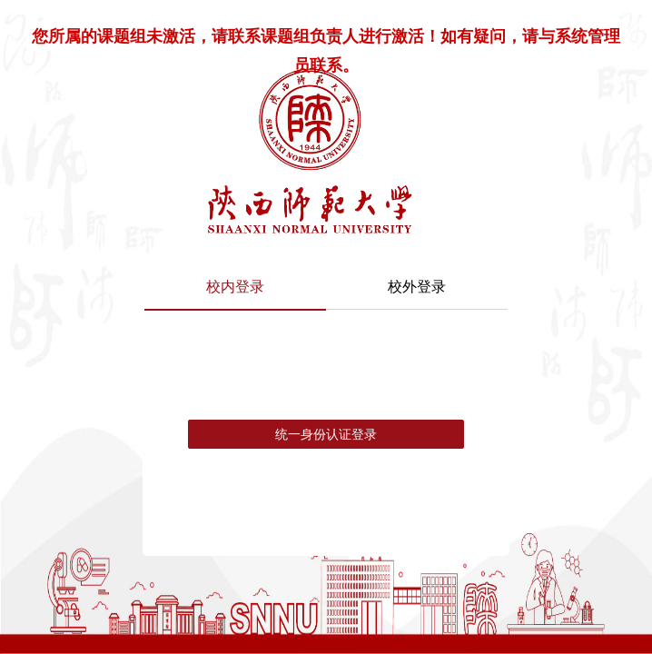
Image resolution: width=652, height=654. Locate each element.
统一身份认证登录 (326, 434)
